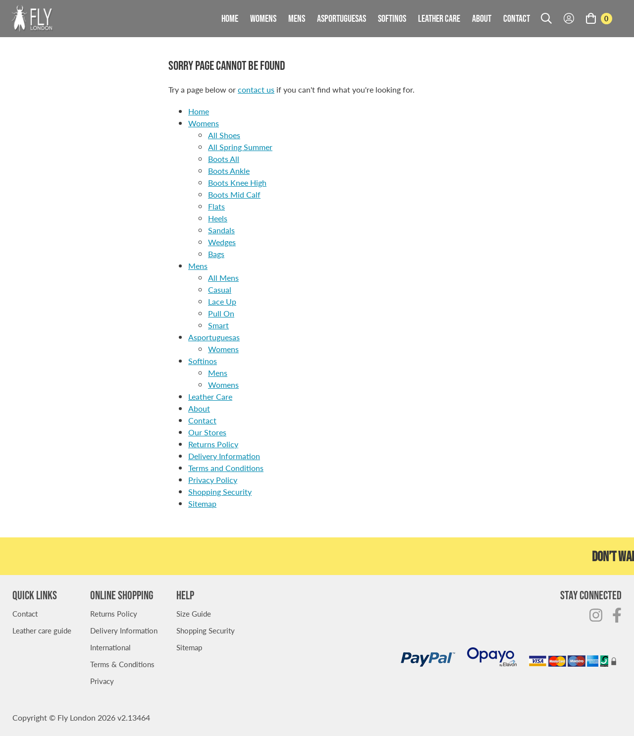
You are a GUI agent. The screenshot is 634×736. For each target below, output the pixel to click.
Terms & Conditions (122, 664)
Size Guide (193, 613)
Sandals (221, 230)
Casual (219, 289)
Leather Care (439, 18)
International (110, 647)
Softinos (392, 18)
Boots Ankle (229, 170)
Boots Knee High (237, 182)
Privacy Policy (212, 479)
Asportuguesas (341, 18)
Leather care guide (41, 630)
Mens (296, 18)
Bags (216, 254)
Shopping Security (220, 491)
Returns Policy (213, 444)
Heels (217, 218)
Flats (216, 206)
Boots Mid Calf (234, 194)
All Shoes (224, 135)
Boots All (223, 158)
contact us (256, 89)
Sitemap (202, 503)
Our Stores (207, 432)
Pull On (221, 313)
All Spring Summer (240, 147)
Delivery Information (224, 456)
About (481, 18)
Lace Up (222, 301)
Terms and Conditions (226, 467)
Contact (516, 18)
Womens (263, 18)
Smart (218, 325)
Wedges (222, 242)
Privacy (102, 681)
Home (229, 18)
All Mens (223, 277)
